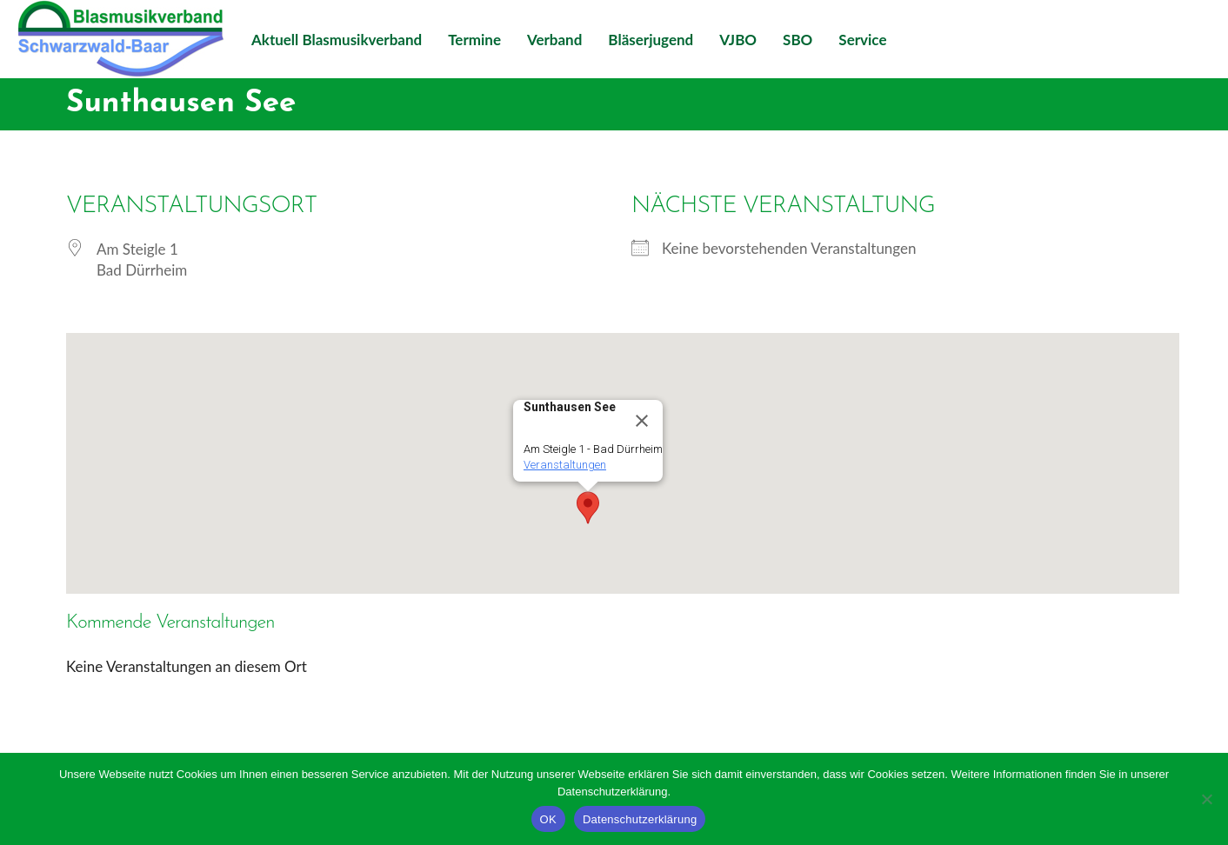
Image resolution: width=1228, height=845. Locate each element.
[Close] (642, 421)
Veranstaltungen (565, 464)
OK (548, 819)
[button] (588, 507)
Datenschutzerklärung (640, 819)
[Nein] (1206, 799)
